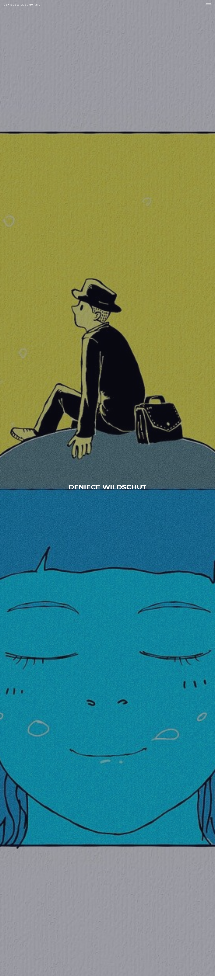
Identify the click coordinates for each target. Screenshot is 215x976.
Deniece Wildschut (107, 486)
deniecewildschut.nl (22, 4)
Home (166, 5)
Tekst (179, 5)
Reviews (195, 5)
